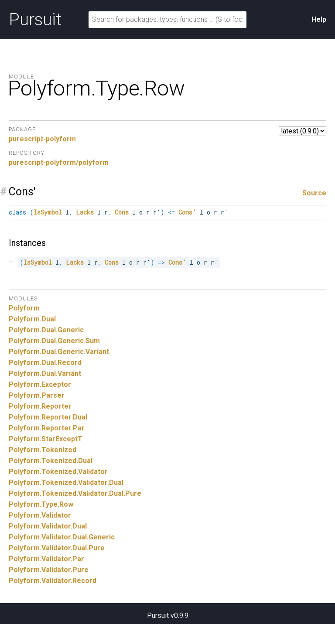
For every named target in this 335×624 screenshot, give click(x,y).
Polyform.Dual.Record (45, 362)
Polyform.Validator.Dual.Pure (57, 548)
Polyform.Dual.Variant (45, 373)
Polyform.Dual (32, 319)
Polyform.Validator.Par (46, 559)
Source (314, 193)
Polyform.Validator (40, 515)
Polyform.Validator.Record (52, 580)
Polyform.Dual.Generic (46, 330)
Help (318, 19)
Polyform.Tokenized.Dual (50, 461)
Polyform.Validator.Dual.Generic (62, 537)
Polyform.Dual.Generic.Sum (54, 341)
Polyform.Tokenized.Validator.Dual (66, 482)
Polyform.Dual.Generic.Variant (59, 352)
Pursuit (35, 20)
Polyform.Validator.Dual (48, 526)
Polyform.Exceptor (40, 384)
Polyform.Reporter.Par (47, 428)
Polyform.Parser (37, 395)
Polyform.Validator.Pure (49, 570)
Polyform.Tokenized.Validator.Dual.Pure (75, 493)
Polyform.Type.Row (41, 504)
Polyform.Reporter (40, 406)
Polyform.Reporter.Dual (48, 417)
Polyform (24, 308)
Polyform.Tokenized (42, 450)
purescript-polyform (42, 139)
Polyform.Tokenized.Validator (58, 471)
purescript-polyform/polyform (59, 162)
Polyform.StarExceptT (45, 439)
